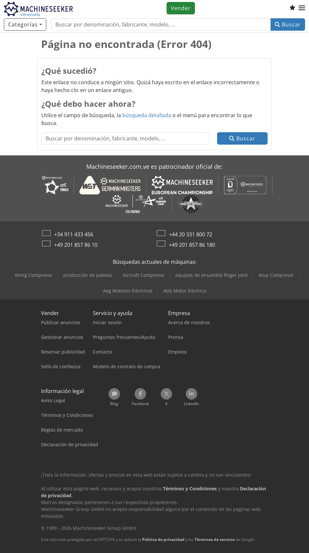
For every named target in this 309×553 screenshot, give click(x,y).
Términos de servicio (215, 539)
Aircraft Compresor (144, 275)
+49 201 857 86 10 (75, 244)
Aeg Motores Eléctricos (128, 291)
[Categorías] (25, 24)
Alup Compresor (276, 275)
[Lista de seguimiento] (292, 8)
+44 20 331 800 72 (190, 234)
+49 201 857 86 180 (192, 244)
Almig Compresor (33, 275)
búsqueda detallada (146, 115)
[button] (302, 8)
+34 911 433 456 (73, 234)
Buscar (288, 24)
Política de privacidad (163, 539)
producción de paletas (87, 275)
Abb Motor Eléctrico (184, 291)
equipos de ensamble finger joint (211, 275)
